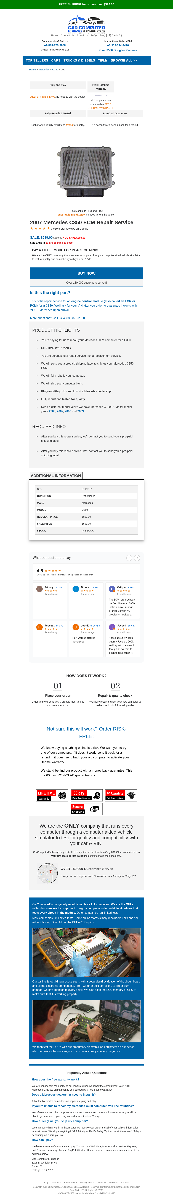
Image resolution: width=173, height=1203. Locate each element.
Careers (125, 1182)
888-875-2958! (76, 318)
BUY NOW (86, 273)
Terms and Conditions (107, 1182)
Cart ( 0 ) (115, 35)
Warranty (56, 1182)
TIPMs (103, 60)
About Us (82, 35)
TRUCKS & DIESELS (79, 60)
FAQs (94, 35)
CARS (55, 60)
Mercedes (44, 69)
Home (54, 35)
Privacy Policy (87, 1182)
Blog (102, 35)
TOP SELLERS (37, 60)
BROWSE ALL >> (124, 60)
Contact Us (67, 35)
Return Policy (70, 1182)
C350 (55, 69)
